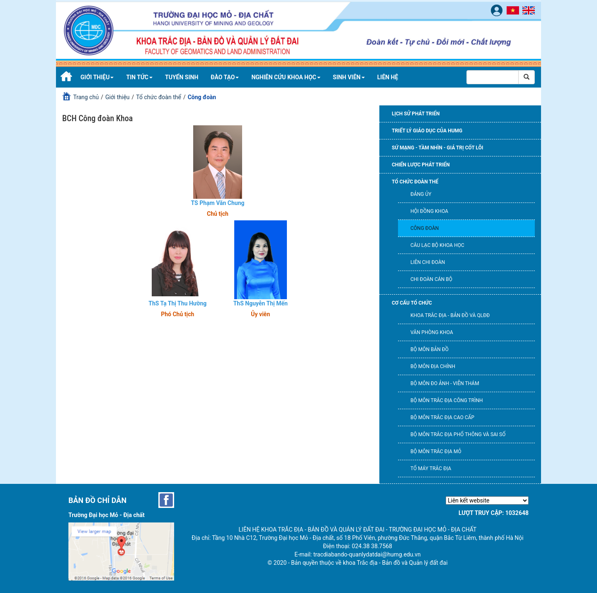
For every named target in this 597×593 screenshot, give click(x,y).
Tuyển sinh (181, 77)
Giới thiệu (97, 77)
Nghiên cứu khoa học (285, 77)
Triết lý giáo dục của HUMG (427, 131)
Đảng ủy (420, 194)
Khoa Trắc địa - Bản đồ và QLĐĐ (450, 315)
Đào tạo (225, 77)
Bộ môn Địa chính (432, 366)
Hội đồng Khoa (429, 211)
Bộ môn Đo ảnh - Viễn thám (444, 383)
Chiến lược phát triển (421, 165)
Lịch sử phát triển (416, 114)
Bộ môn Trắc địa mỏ (435, 451)
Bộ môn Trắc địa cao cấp (442, 417)
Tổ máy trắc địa (430, 468)
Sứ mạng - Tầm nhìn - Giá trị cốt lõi (437, 148)
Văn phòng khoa (431, 332)
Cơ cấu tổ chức (412, 303)
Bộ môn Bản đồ (429, 349)
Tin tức (139, 77)
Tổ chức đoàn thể (158, 97)
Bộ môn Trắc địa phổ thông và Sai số (457, 434)
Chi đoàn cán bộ (431, 279)
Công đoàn (424, 228)
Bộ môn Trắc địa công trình (446, 400)
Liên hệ (387, 77)
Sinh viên (349, 77)
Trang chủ (86, 97)
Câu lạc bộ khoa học (437, 245)
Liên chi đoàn (427, 262)
